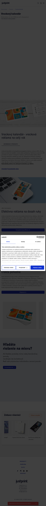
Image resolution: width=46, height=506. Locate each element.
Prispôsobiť (23, 267)
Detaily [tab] (23, 241)
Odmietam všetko (8, 267)
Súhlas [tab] (8, 241)
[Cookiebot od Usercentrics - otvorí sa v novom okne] (37, 237)
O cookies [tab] (38, 241)
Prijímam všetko (37, 267)
